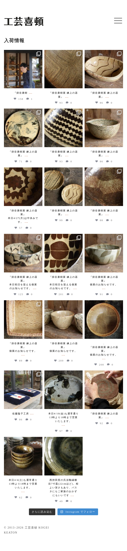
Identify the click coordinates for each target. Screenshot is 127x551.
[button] (118, 21)
